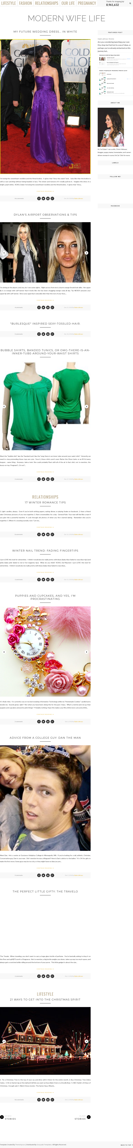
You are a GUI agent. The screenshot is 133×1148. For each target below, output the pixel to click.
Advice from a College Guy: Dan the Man (45, 737)
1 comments (19, 579)
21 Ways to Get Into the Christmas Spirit (45, 999)
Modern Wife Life (66, 18)
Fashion (25, 3)
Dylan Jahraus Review (106, 39)
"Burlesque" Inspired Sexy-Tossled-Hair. (45, 323)
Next (86, 253)
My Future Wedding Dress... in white (45, 31)
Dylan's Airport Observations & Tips (45, 214)
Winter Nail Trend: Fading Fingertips (45, 550)
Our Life (68, 3)
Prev (4, 253)
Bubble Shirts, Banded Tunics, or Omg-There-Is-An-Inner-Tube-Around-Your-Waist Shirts (45, 352)
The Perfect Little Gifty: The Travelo (45, 891)
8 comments (19, 534)
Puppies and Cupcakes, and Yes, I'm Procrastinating (45, 597)
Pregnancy (87, 3)
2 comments (19, 721)
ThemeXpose (20, 1145)
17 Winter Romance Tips (45, 502)
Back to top (127, 1145)
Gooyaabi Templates (44, 1145)
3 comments (19, 334)
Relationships (46, 3)
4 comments (19, 307)
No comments (19, 198)
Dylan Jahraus (78, 198)
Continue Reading (45, 191)
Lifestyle (8, 3)
